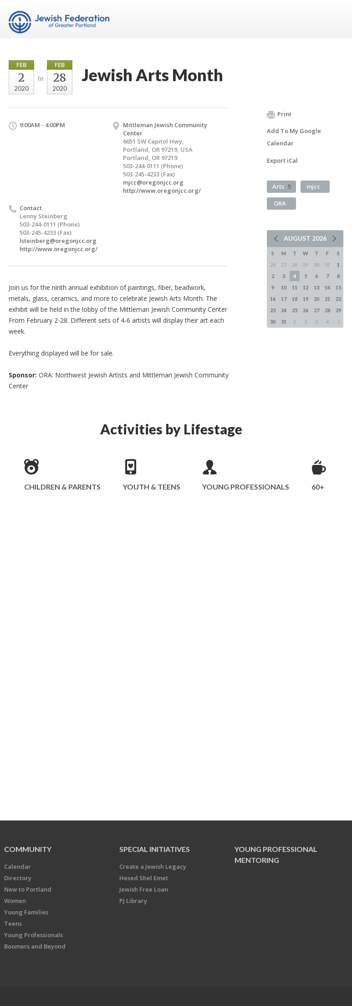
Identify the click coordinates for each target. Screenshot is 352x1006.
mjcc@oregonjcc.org (153, 182)
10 (283, 287)
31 (283, 322)
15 (338, 287)
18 (294, 299)
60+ (317, 486)
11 (294, 287)
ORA (280, 203)
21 (327, 299)
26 (305, 310)
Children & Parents (62, 486)
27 (316, 310)
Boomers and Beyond (35, 946)
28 (327, 310)
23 (272, 310)
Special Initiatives (154, 849)
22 (338, 299)
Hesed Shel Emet (143, 878)
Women (15, 901)
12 (305, 287)
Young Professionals (245, 486)
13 (316, 287)
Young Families (26, 912)
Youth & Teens (151, 486)
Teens (13, 923)
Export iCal (282, 160)
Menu (332, 19)
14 (327, 287)
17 (283, 299)
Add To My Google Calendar (294, 137)
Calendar (17, 866)
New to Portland (27, 889)
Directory (17, 878)
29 (338, 310)
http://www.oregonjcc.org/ (162, 190)
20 (316, 299)
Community (27, 849)
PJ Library (133, 901)
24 (283, 310)
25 (294, 310)
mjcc (313, 186)
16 (272, 299)
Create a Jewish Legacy (152, 866)
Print (279, 114)
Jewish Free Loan (143, 889)
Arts (281, 186)
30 (272, 322)
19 (305, 299)
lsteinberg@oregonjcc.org (58, 241)
